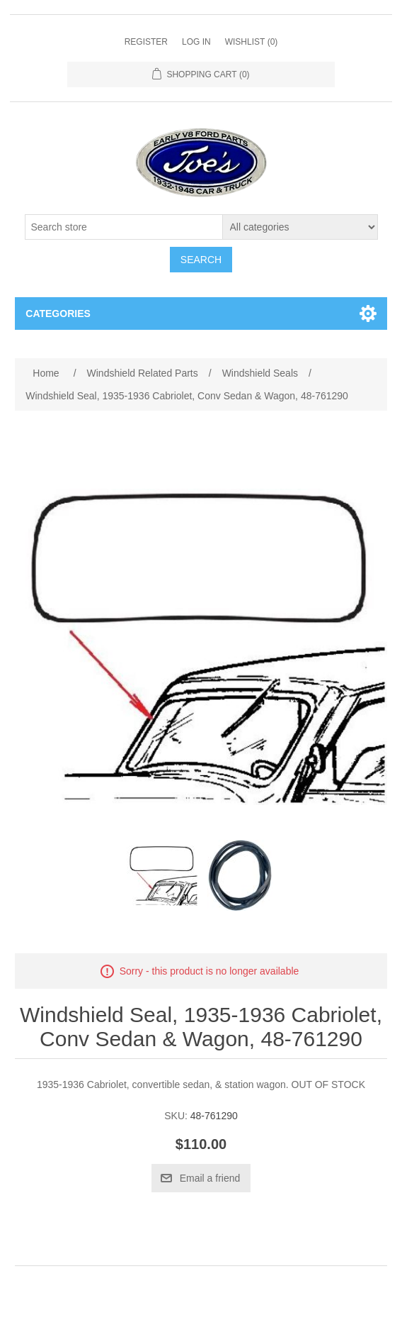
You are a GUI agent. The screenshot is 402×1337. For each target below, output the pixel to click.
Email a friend (210, 1178)
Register (146, 42)
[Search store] (124, 227)
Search (201, 259)
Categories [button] (58, 313)
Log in (196, 42)
